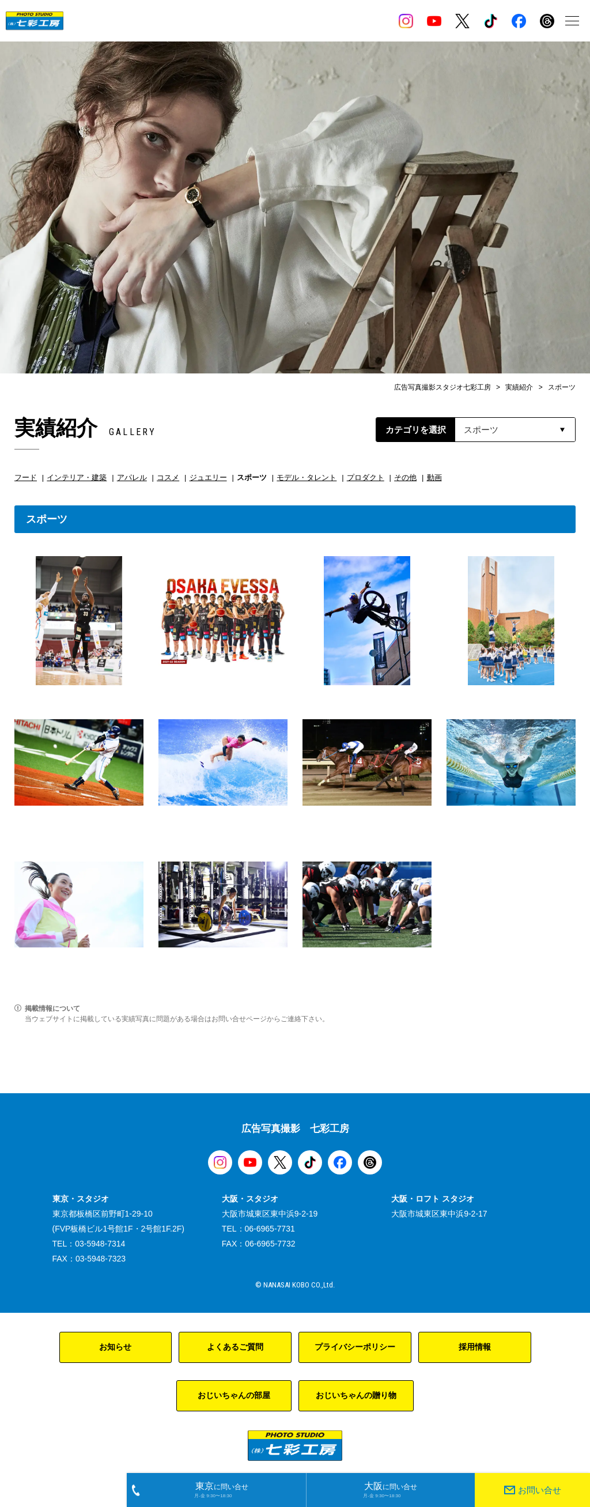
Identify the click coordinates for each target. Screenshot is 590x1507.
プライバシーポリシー (355, 1346)
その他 (405, 477)
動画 (434, 477)
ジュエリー (208, 477)
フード (25, 477)
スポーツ (252, 477)
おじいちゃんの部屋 (234, 1395)
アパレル (132, 477)
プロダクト (365, 477)
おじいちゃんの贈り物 (356, 1395)
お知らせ (115, 1346)
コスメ (168, 477)
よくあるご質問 (235, 1346)
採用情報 (475, 1346)
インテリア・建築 (77, 477)
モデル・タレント (306, 477)
